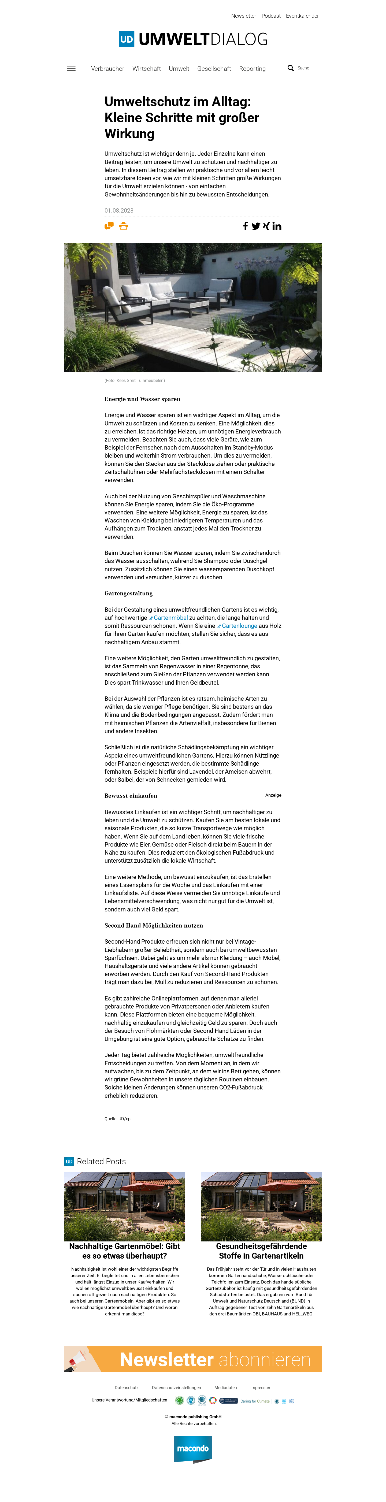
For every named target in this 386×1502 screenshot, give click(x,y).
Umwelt (179, 67)
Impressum (261, 1386)
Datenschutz (127, 1386)
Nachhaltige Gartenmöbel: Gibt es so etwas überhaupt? (124, 1249)
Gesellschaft (214, 67)
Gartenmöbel (171, 616)
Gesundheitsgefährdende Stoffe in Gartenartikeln (261, 1249)
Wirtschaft (146, 67)
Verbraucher (107, 67)
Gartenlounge (239, 624)
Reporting (252, 67)
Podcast (271, 16)
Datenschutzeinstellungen (176, 1386)
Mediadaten (225, 1386)
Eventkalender (302, 16)
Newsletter (243, 16)
